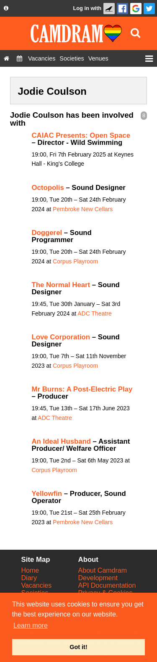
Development (98, 577)
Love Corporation (61, 337)
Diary (29, 577)
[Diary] (19, 58)
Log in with (87, 8)
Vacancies (36, 585)
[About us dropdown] (6, 8)
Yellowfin (47, 494)
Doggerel (47, 233)
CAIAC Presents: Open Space (81, 135)
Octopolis (48, 188)
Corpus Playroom (75, 261)
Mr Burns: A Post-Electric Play (82, 389)
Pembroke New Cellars (83, 209)
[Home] (6, 58)
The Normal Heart (61, 285)
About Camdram (102, 570)
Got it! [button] (78, 647)
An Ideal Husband (61, 441)
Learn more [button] (30, 625)
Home (30, 570)
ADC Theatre (94, 313)
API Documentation (107, 585)
